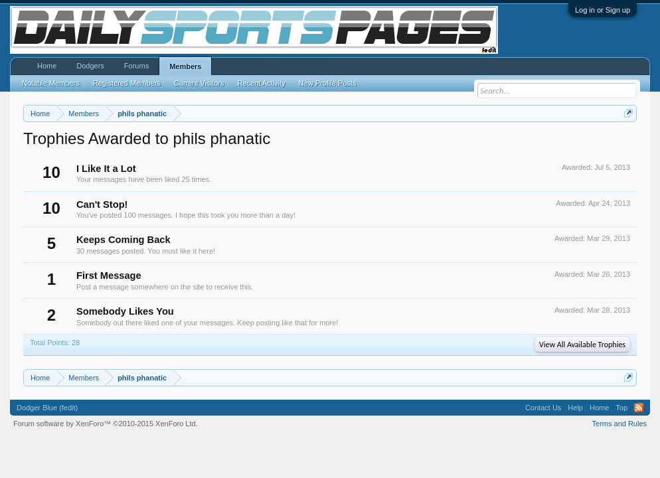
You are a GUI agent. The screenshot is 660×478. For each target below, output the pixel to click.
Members (185, 66)
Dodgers (90, 66)
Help (575, 408)
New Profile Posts (328, 83)
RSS (638, 407)
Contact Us (543, 408)
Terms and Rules (619, 424)
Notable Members (51, 83)
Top (621, 408)
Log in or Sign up (602, 10)
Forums (136, 66)
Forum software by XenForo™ (105, 424)
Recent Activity (261, 83)
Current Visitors (199, 83)
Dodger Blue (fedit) (47, 408)
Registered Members (127, 83)
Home (46, 66)
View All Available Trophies (582, 344)
